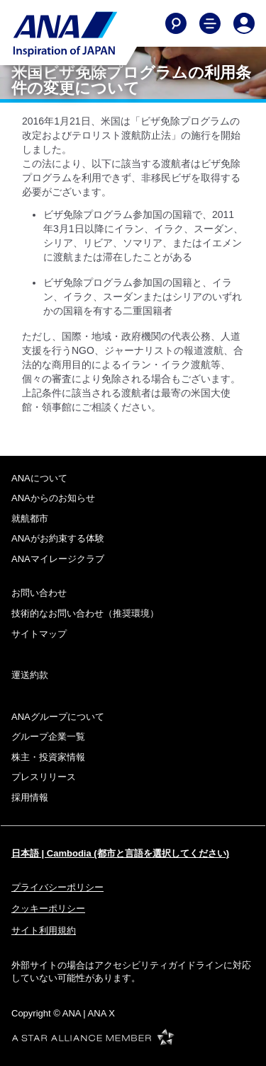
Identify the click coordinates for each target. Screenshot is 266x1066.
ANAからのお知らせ (53, 498)
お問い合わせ (39, 593)
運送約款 (29, 675)
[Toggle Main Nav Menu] (210, 23)
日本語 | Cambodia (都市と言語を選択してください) (120, 853)
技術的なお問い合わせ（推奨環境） (85, 613)
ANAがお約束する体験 (57, 538)
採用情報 (29, 797)
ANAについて (39, 478)
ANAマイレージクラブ (57, 559)
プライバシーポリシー (57, 887)
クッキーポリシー (48, 908)
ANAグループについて (57, 716)
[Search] (176, 23)
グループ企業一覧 (48, 736)
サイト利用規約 (43, 930)
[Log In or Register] (244, 23)
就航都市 (29, 518)
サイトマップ (39, 634)
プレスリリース (43, 777)
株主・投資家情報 (48, 757)
